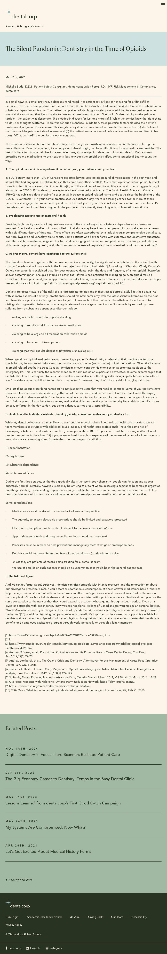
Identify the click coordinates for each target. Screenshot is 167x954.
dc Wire (75, 917)
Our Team (117, 917)
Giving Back (95, 917)
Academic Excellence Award (44, 917)
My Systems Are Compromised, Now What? (45, 828)
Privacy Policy (13, 925)
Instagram (56, 948)
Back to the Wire (21, 880)
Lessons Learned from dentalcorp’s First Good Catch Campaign (63, 803)
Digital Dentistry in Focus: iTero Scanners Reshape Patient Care (62, 755)
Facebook (15, 948)
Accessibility (139, 917)
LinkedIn (35, 948)
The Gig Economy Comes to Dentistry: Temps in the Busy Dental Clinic (69, 779)
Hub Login (23, 26)
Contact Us (37, 26)
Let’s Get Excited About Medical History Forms (48, 852)
